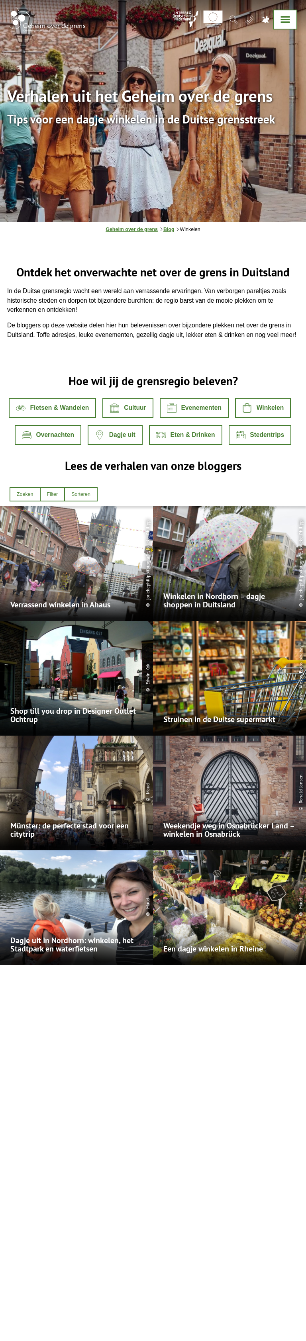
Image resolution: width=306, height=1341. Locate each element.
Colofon (110, 1295)
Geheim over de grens (132, 229)
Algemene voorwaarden (37, 1295)
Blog (169, 229)
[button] (52, 408)
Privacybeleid (81, 1295)
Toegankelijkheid (143, 1295)
